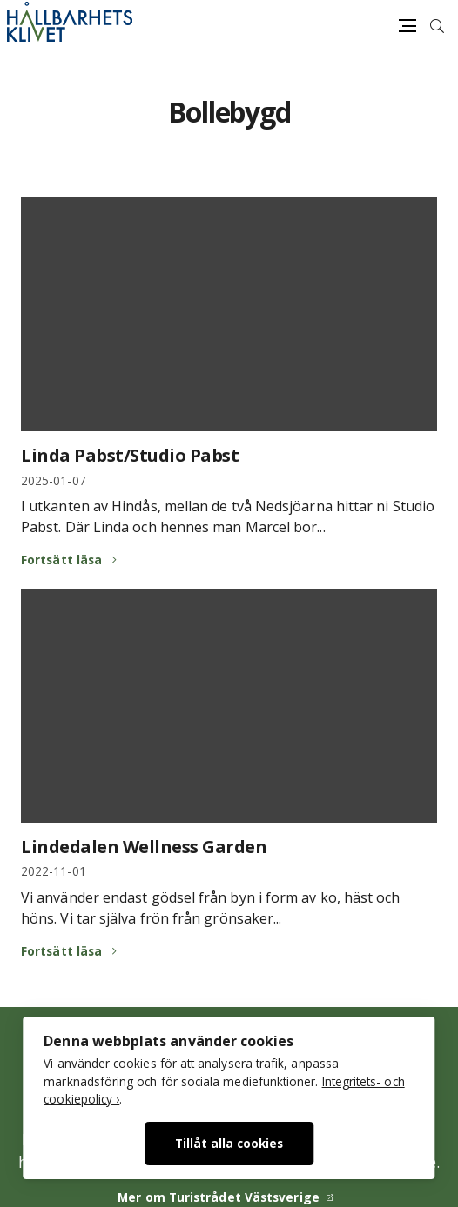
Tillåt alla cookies (229, 1143)
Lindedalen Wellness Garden (143, 846)
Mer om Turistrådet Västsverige (219, 1197)
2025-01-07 (53, 480)
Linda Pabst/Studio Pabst (130, 455)
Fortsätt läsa (61, 559)
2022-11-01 (53, 871)
